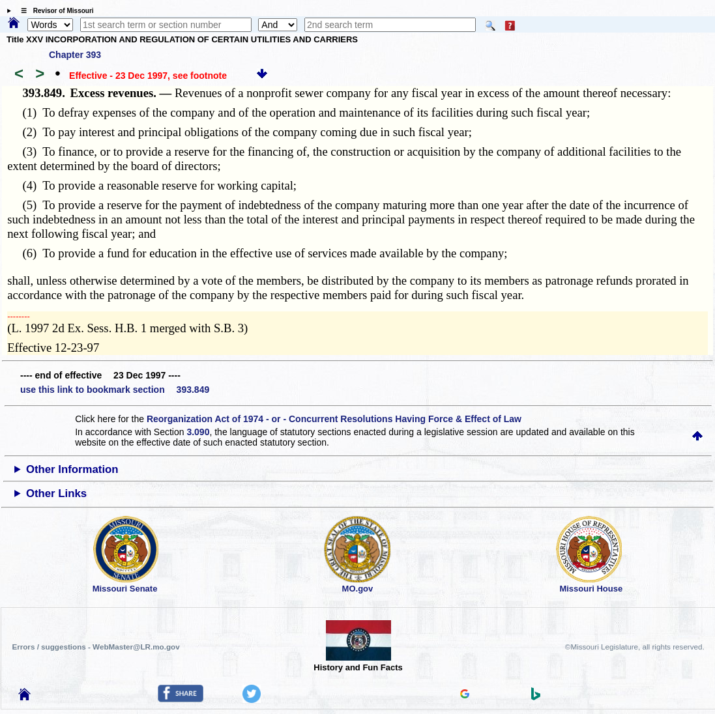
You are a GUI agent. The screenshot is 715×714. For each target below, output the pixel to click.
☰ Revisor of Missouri (54, 10)
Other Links (56, 493)
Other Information (72, 469)
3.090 (197, 432)
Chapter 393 (75, 55)
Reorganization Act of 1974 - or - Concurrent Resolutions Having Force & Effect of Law (334, 419)
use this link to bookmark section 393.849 (114, 389)
